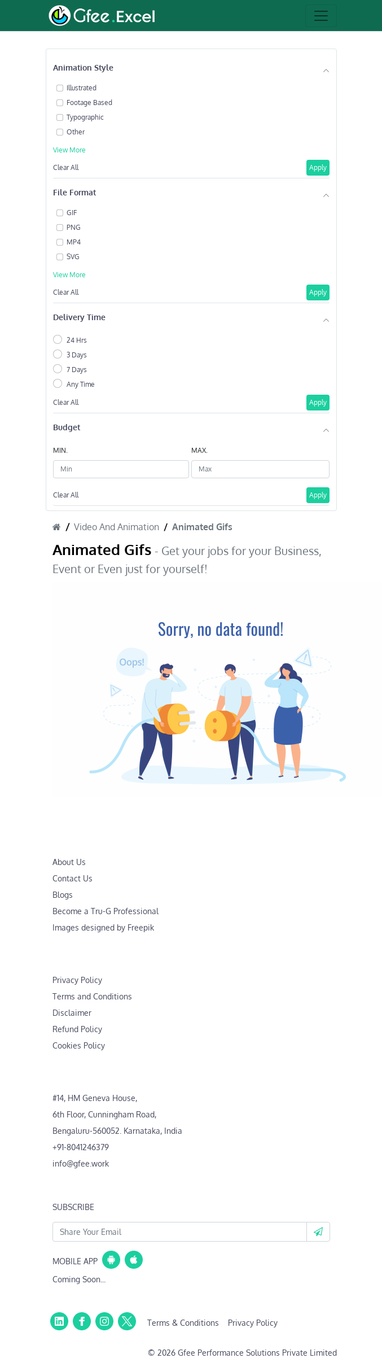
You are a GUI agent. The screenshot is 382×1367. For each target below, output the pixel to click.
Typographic (85, 117)
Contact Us (72, 878)
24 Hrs (77, 340)
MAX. (199, 450)
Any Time (81, 384)
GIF (72, 212)
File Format (74, 192)
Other (76, 132)
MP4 (74, 242)
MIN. (60, 450)
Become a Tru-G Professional (105, 911)
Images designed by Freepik (103, 927)
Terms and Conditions (92, 996)
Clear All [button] (65, 167)
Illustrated (81, 88)
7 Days (77, 369)
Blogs (62, 894)
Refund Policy (77, 1029)
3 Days (77, 355)
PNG (74, 227)
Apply (318, 167)
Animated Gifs (202, 526)
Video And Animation (116, 526)
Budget (66, 427)
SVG (73, 256)
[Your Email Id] (179, 1232)
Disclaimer (71, 1012)
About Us (69, 862)
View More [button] (69, 150)
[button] (318, 1232)
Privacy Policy (77, 980)
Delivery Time (79, 317)
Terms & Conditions (183, 1322)
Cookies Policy (78, 1045)
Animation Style (83, 67)
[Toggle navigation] (321, 16)
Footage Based (89, 102)
